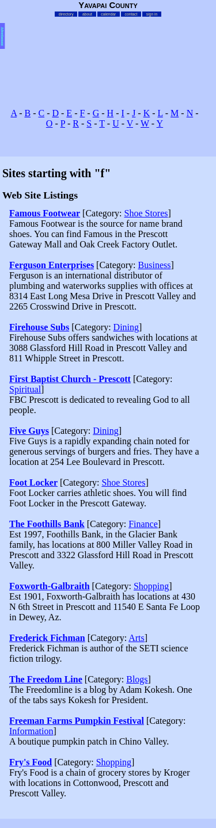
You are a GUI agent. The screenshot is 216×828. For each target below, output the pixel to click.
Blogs (136, 679)
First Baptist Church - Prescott (70, 379)
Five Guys (29, 431)
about (87, 14)
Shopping (151, 586)
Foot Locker (33, 482)
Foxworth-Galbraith (49, 586)
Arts (136, 638)
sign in (152, 14)
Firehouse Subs (39, 327)
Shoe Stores (146, 213)
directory (66, 14)
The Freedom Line (45, 679)
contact (131, 14)
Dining (126, 327)
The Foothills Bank (47, 524)
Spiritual (25, 389)
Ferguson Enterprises (51, 265)
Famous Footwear (44, 213)
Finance (143, 524)
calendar (108, 14)
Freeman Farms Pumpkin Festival (76, 721)
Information (31, 731)
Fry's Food (30, 762)
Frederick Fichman (47, 638)
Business (154, 265)
